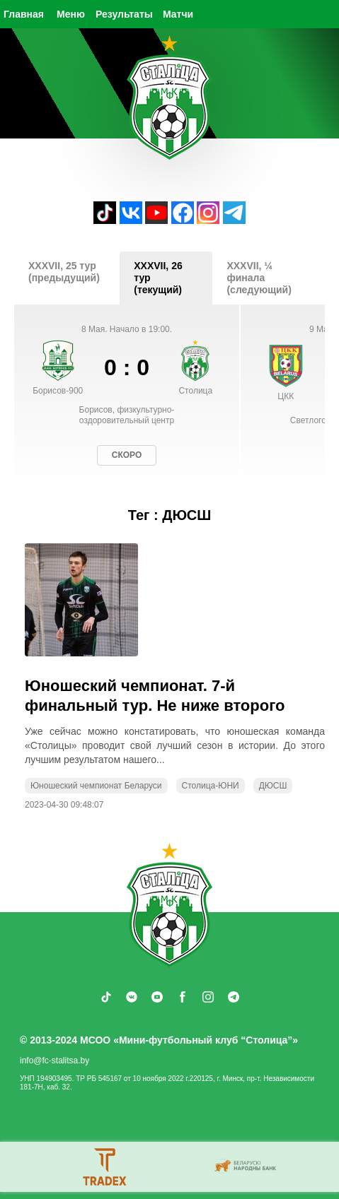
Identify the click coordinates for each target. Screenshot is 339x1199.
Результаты (124, 14)
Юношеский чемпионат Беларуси (96, 786)
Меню (71, 14)
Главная (24, 14)
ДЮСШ (273, 786)
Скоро (127, 455)
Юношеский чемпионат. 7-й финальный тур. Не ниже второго (155, 695)
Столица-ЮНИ (210, 786)
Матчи (178, 14)
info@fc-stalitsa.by (54, 1060)
